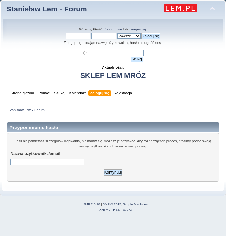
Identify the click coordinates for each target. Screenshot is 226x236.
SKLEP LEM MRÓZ (113, 75)
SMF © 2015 (112, 204)
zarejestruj (137, 29)
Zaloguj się (113, 29)
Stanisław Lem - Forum (47, 9)
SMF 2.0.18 (91, 204)
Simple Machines (135, 204)
